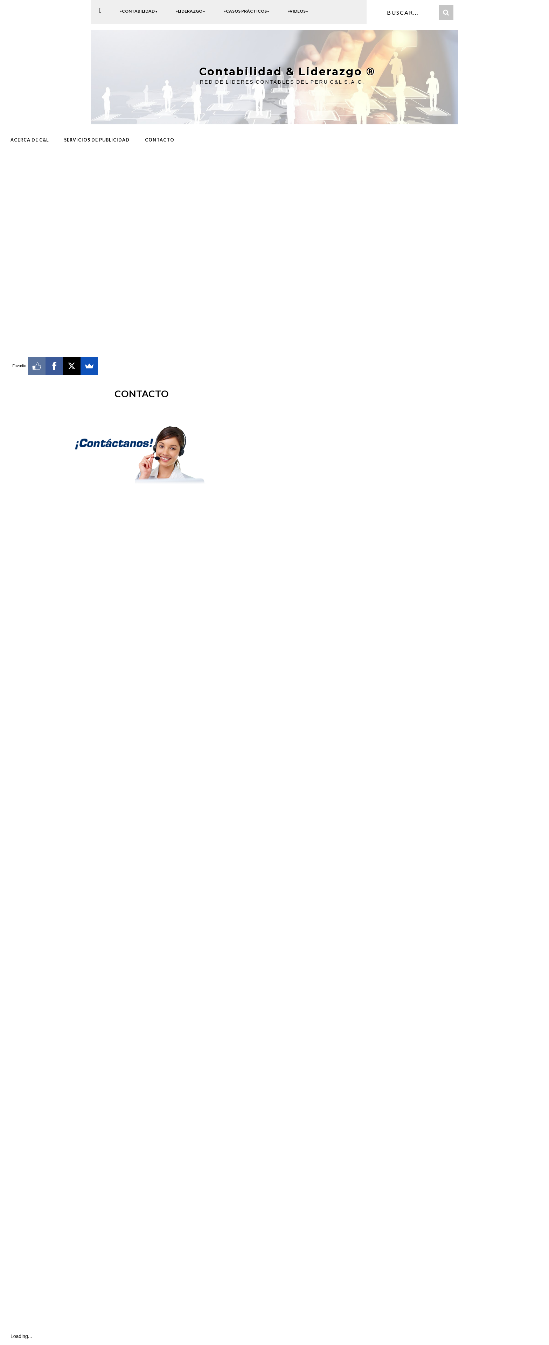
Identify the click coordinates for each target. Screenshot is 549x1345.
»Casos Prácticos (247, 11)
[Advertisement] (142, 206)
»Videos (298, 11)
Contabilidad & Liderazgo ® (281, 71)
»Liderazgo (190, 11)
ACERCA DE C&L (30, 139)
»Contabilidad (139, 11)
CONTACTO (159, 139)
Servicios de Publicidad (97, 139)
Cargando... (137, 898)
